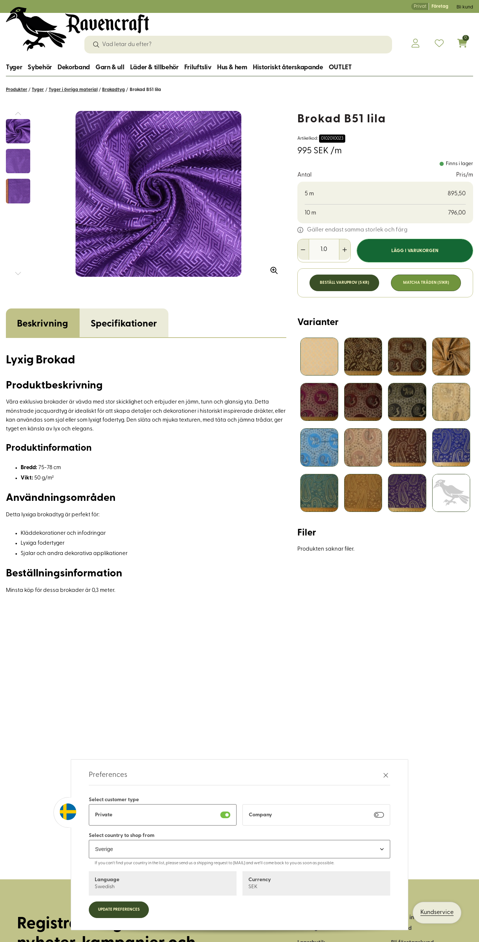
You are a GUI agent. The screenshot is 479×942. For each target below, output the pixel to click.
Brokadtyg (113, 89)
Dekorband (73, 67)
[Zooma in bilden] (271, 268)
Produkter (16, 89)
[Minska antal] (303, 249)
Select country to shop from (121, 835)
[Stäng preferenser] (385, 775)
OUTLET (340, 67)
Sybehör (40, 67)
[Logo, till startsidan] (77, 29)
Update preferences (119, 910)
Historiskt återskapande (288, 67)
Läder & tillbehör (154, 67)
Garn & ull (109, 67)
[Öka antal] (344, 249)
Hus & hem (232, 67)
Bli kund (465, 7)
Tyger (14, 67)
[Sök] (96, 44)
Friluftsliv (197, 67)
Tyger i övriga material (73, 89)
